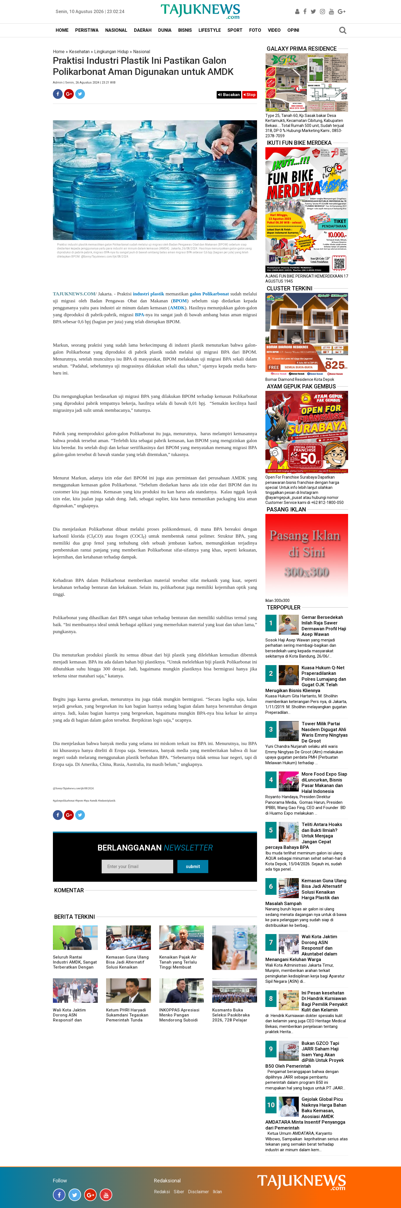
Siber (179, 1191)
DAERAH (142, 30)
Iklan (217, 1191)
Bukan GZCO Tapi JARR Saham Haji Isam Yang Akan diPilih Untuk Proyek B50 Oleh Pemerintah (304, 1054)
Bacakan (229, 94)
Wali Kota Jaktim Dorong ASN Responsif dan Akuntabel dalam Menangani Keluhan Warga (72, 1023)
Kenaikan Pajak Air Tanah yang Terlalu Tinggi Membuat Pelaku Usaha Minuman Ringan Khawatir (178, 970)
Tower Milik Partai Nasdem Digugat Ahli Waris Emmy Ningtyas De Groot (325, 732)
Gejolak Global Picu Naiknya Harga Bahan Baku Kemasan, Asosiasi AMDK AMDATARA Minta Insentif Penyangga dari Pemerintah (305, 1113)
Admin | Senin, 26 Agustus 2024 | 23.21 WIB (84, 82)
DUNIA (165, 30)
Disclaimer (198, 1191)
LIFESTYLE (210, 30)
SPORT (235, 30)
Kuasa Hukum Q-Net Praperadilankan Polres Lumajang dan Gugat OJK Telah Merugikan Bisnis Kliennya (305, 679)
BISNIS (185, 30)
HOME (62, 30)
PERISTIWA (87, 30)
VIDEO (274, 30)
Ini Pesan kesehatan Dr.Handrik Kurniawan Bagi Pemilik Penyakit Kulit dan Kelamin (325, 1001)
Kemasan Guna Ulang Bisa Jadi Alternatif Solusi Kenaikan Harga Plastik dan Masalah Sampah (127, 967)
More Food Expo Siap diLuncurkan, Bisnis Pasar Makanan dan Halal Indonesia (324, 782)
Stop (250, 94)
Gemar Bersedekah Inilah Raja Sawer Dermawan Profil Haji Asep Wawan (324, 625)
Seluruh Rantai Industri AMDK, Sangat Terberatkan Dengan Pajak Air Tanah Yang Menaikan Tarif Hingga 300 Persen (75, 970)
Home (59, 51)
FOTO (255, 30)
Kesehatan (79, 51)
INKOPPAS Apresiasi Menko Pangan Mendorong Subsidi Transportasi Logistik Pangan (180, 1020)
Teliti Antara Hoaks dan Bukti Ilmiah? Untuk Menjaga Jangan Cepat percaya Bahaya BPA (303, 836)
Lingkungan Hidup (111, 51)
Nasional (141, 51)
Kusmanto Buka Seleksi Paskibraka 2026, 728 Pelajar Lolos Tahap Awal (231, 1018)
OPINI (293, 30)
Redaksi (162, 1191)
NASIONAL (116, 30)
